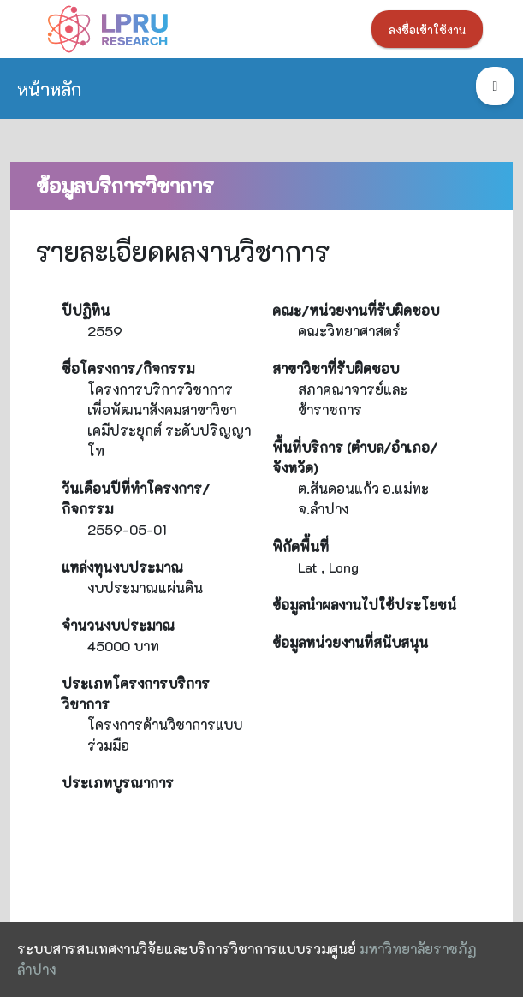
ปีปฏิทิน (86, 310)
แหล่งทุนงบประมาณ (122, 567)
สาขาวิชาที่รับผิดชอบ (335, 368)
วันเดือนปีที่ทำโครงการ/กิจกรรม (136, 498)
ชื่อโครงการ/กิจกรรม (128, 368)
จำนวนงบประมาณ (118, 625)
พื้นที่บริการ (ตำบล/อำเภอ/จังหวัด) (354, 457)
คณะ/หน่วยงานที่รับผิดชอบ (355, 310)
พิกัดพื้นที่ (300, 546)
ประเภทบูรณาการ (118, 783)
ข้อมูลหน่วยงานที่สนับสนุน (350, 642)
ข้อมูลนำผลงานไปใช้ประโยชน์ (364, 605)
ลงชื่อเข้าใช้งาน (427, 30)
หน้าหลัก (49, 88)
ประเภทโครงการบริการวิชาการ (136, 693)
